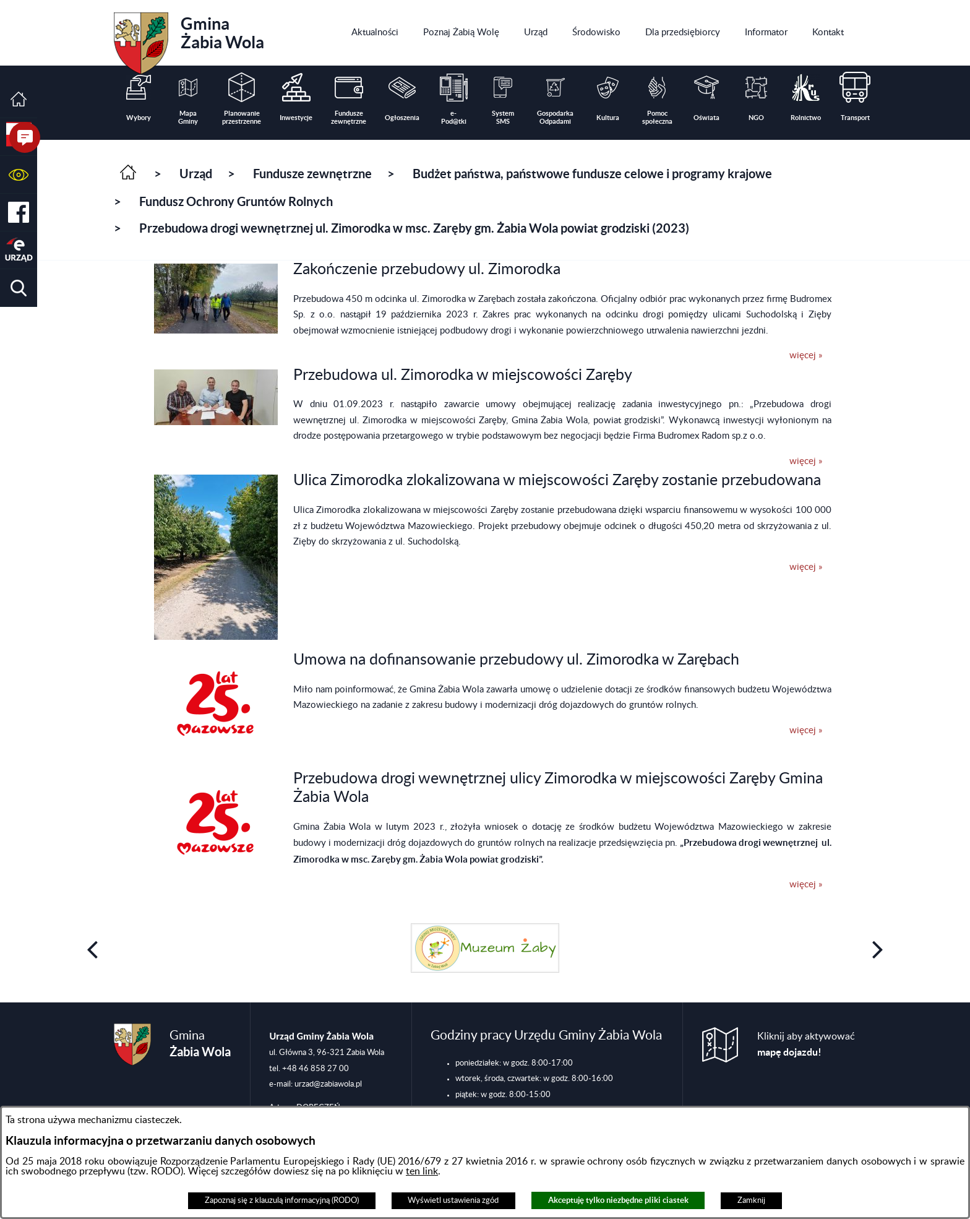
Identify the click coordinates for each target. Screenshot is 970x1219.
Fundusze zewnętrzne (312, 173)
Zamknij (751, 1200)
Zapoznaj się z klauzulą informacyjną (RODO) (282, 1200)
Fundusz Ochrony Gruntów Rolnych (236, 201)
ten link (422, 1171)
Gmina (189, 39)
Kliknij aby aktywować (806, 1045)
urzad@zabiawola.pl (328, 1084)
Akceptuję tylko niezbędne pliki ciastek (618, 1200)
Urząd (195, 173)
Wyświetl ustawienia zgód (453, 1200)
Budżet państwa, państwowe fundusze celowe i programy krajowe (592, 173)
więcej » (805, 355)
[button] (18, 175)
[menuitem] (375, 33)
